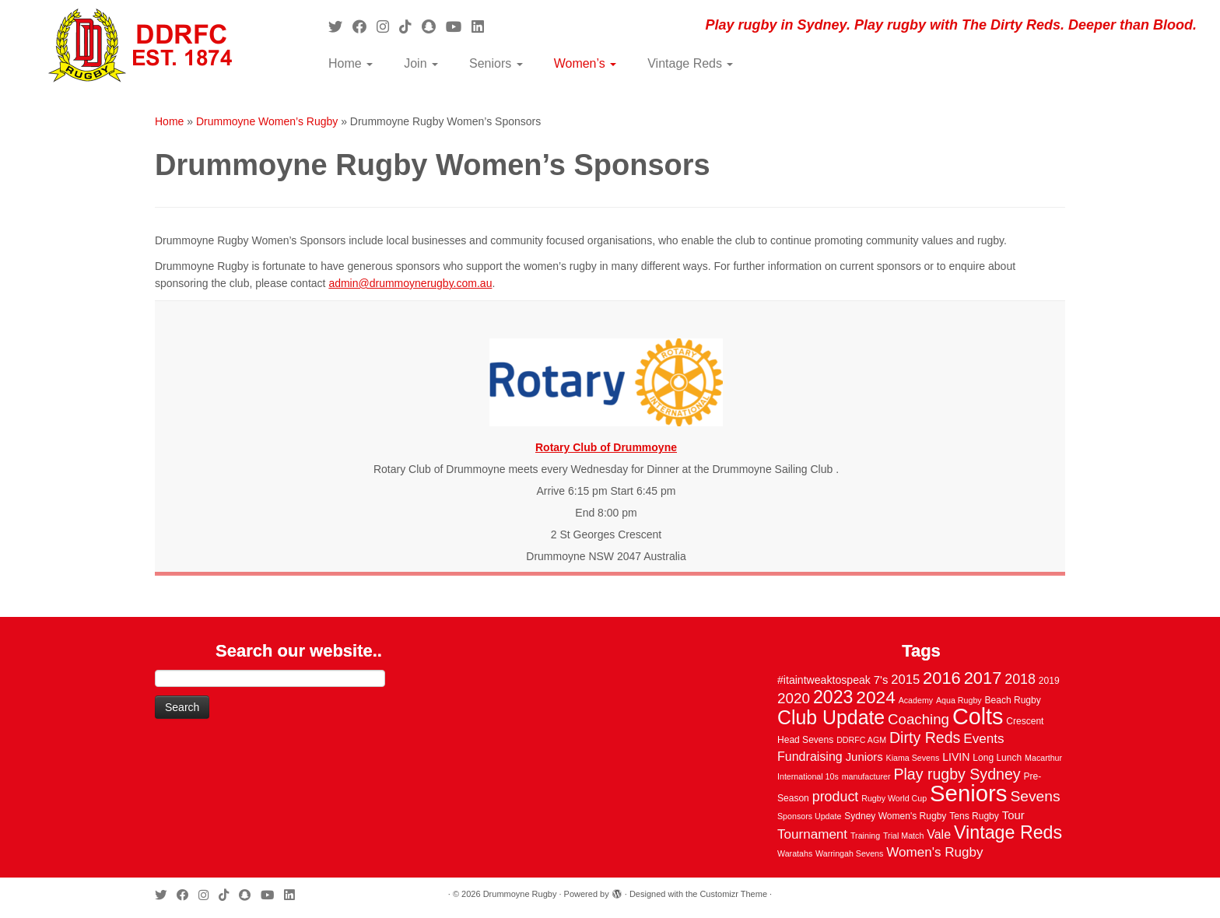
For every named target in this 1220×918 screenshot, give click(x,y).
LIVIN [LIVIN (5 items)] (955, 757)
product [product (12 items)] (835, 796)
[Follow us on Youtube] (459, 27)
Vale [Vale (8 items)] (939, 834)
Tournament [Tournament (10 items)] (812, 834)
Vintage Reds (690, 63)
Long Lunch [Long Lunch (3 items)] (997, 757)
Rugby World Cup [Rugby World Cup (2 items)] (894, 798)
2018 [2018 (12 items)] (1020, 679)
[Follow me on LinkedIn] (483, 27)
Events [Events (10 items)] (983, 738)
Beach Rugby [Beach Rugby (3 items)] (1013, 700)
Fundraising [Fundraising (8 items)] (810, 756)
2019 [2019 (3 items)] (1049, 680)
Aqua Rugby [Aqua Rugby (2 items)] (959, 700)
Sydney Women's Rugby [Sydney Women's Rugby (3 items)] (895, 816)
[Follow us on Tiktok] (410, 27)
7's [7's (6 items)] (881, 680)
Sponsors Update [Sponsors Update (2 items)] (809, 816)
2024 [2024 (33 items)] (875, 697)
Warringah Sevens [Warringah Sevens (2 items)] (849, 853)
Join (421, 63)
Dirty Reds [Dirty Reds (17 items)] (924, 737)
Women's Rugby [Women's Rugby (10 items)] (934, 852)
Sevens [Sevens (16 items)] (1035, 796)
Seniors (496, 63)
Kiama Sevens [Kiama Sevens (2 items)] (913, 757)
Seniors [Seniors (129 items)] (968, 793)
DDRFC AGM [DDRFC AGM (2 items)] (861, 740)
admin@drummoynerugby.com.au (410, 283)
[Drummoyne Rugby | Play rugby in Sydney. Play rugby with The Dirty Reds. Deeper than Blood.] (141, 47)
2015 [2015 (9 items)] (905, 679)
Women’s (585, 63)
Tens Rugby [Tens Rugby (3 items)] (974, 816)
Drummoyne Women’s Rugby (267, 121)
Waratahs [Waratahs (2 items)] (794, 853)
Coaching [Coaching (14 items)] (918, 719)
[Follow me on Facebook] (364, 27)
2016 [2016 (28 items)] (942, 678)
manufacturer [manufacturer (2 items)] (866, 776)
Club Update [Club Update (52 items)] (831, 717)
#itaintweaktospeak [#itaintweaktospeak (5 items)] (824, 680)
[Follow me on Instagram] (388, 27)
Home (350, 63)
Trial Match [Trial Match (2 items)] (903, 835)
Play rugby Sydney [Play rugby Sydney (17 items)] (956, 774)
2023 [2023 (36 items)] (833, 697)
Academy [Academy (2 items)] (916, 700)
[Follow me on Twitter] (340, 27)
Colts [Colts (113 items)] (978, 716)
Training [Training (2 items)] (865, 835)
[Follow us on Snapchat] (434, 27)
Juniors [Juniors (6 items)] (864, 757)
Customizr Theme (733, 894)
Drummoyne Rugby (520, 894)
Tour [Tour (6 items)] (1013, 815)
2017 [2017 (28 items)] (983, 678)
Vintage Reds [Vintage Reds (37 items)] (1008, 832)
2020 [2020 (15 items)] (793, 698)
